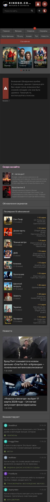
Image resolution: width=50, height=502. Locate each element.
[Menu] (44, 4)
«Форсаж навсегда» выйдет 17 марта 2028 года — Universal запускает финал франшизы (21, 401)
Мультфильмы (8, 36)
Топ (36, 36)
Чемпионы (10, 435)
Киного (5, 101)
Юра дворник (12, 500)
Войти (38, 4)
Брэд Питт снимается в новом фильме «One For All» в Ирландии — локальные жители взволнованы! (24, 364)
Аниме (29, 36)
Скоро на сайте (11, 166)
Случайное (25, 41)
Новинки (30, 31)
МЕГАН (8, 451)
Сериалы (43, 31)
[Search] (32, 10)
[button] (21, 70)
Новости (45, 36)
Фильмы (18, 31)
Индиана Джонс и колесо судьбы (22, 467)
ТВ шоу (20, 36)
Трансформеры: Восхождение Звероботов (25, 483)
